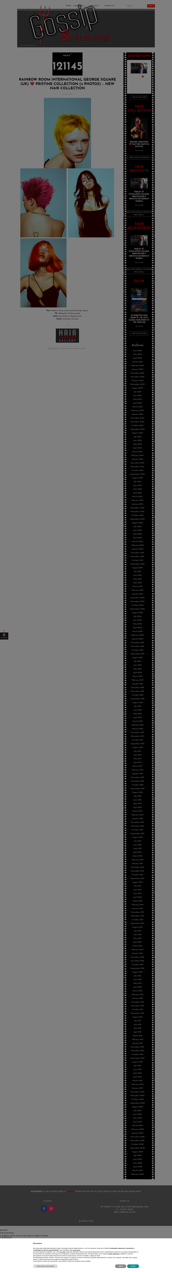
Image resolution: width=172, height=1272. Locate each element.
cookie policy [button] (76, 1250)
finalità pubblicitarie (113, 1254)
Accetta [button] (133, 1266)
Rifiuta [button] (121, 1266)
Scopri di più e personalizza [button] (45, 1266)
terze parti (62, 1252)
